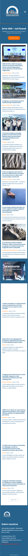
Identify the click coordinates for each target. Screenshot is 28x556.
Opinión (4, 345)
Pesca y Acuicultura (7, 105)
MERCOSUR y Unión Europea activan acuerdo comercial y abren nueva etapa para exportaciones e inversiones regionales (12, 67)
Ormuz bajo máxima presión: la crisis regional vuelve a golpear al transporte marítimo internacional (13, 209)
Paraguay (5, 417)
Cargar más (14, 499)
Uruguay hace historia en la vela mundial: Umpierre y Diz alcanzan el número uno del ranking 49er (13, 377)
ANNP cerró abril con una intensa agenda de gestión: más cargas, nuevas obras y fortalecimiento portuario (13, 412)
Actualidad (5, 311)
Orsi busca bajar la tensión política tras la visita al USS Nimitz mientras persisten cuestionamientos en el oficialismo (11, 136)
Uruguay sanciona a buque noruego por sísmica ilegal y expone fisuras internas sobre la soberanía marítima (13, 483)
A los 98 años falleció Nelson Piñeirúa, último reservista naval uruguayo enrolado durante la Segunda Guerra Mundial (13, 245)
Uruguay (4, 142)
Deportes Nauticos (7, 382)
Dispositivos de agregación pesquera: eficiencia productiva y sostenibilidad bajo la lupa (13, 340)
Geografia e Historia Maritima (10, 250)
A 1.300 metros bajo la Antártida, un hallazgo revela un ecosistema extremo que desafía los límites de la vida (13, 447)
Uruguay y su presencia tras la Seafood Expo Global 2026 (13, 102)
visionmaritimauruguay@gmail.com (10, 544)
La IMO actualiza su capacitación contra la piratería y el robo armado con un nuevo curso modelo (14, 306)
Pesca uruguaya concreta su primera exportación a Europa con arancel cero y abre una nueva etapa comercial (13, 174)
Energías (4, 488)
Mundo (4, 214)
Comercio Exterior (7, 73)
